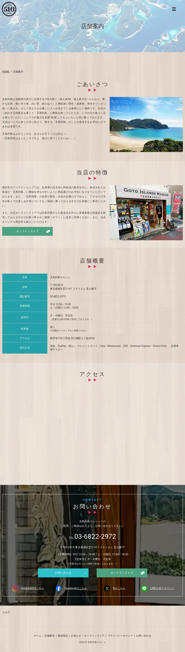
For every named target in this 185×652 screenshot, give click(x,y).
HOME (5, 71)
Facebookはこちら (71, 588)
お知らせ (76, 636)
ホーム (37, 636)
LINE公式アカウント (157, 588)
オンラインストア (27, 231)
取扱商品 (63, 636)
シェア (6, 612)
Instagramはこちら (27, 588)
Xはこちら (114, 588)
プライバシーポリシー (120, 636)
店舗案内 (49, 636)
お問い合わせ (63, 573)
